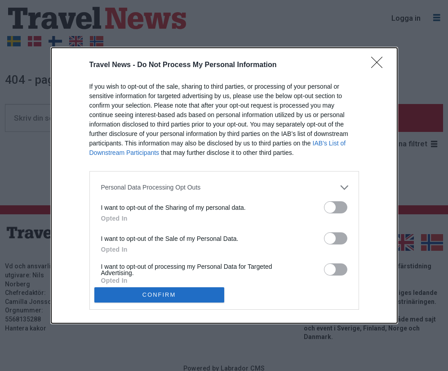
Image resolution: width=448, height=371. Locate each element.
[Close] (379, 65)
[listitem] (224, 187)
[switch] (335, 207)
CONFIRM (159, 295)
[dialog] (224, 185)
